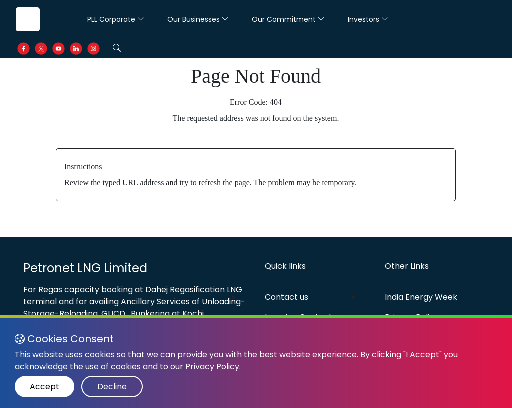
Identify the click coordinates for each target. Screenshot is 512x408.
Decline (112, 386)
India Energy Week (421, 297)
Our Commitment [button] (288, 19)
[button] (117, 48)
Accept (45, 386)
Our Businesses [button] (198, 19)
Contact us (286, 297)
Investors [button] (368, 19)
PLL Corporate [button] (116, 19)
